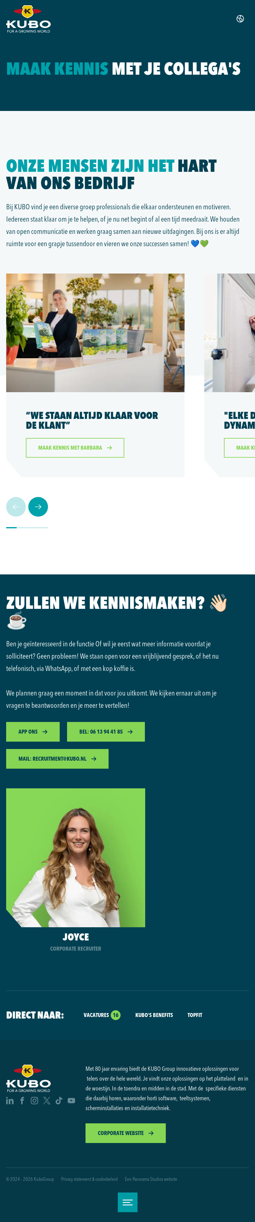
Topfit (195, 1015)
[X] (46, 1101)
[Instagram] (34, 1101)
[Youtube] (71, 1101)
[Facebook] (22, 1101)
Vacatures (96, 1015)
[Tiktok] (59, 1101)
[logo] (28, 19)
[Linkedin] (10, 1101)
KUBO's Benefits (154, 1015)
